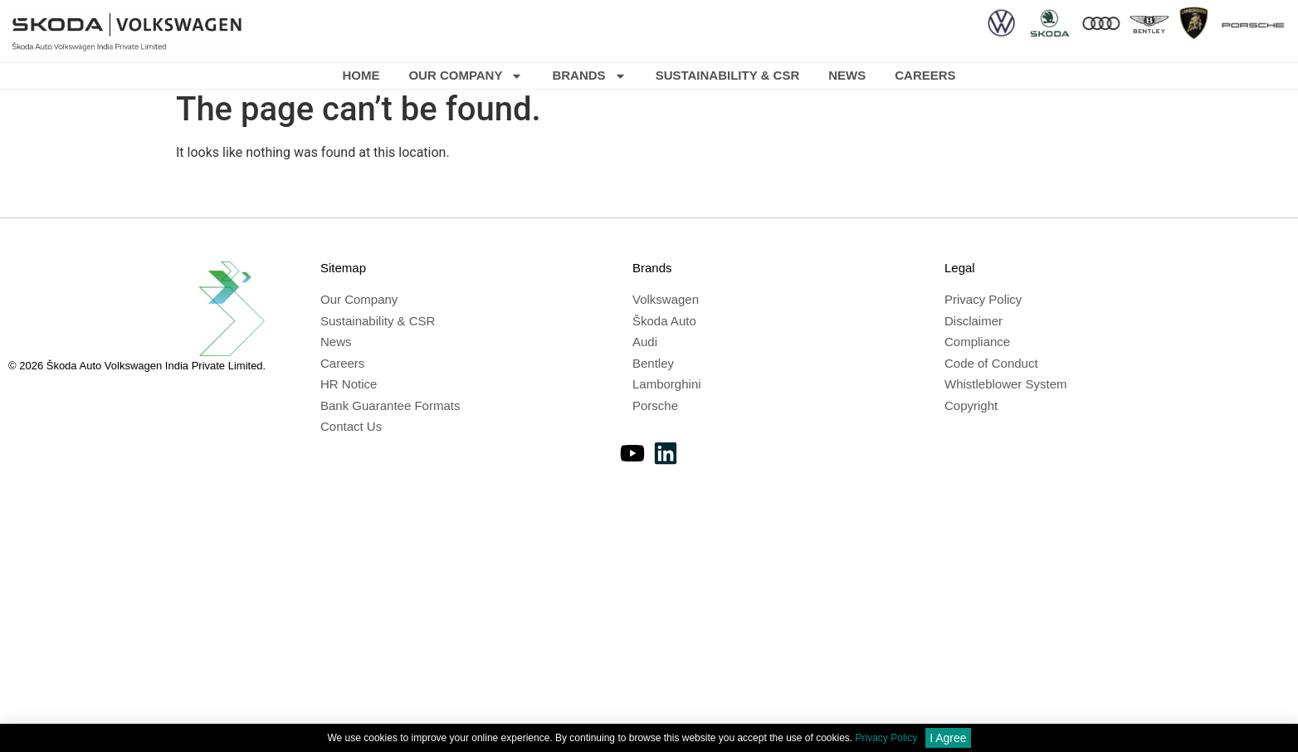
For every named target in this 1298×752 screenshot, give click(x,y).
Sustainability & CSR (728, 75)
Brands (589, 76)
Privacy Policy (887, 739)
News (847, 75)
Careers (925, 75)
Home (360, 75)
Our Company (465, 76)
